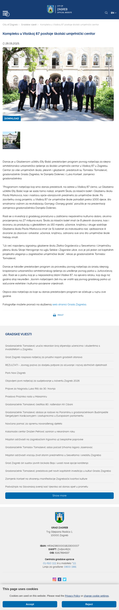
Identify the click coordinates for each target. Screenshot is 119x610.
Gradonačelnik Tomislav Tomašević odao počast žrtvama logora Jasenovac (49, 447)
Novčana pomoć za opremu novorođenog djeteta (33, 423)
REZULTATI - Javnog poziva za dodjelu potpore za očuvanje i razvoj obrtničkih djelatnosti (56, 365)
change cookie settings (96, 595)
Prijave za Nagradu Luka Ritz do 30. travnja (30, 388)
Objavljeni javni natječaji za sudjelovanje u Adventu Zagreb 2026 (42, 380)
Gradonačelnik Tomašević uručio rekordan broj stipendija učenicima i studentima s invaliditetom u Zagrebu (52, 347)
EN (113, 12)
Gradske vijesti (29, 24)
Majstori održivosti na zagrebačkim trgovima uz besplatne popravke (44, 439)
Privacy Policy (72, 595)
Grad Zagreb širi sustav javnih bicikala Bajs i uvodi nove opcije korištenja (46, 463)
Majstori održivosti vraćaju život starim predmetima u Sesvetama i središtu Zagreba (53, 455)
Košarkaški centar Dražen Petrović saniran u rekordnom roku (40, 431)
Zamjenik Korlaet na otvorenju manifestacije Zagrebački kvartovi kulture (46, 478)
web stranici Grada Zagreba (69, 304)
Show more (59, 495)
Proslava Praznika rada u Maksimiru (26, 396)
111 (74, 563)
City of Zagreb (10, 24)
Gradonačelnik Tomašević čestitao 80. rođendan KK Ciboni (39, 404)
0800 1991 (70, 566)
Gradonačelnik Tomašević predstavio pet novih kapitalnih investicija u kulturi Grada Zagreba (58, 470)
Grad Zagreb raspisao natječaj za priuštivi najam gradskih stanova (43, 357)
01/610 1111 (49, 563)
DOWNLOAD (11, 118)
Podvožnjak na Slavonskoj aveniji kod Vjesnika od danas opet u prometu (46, 486)
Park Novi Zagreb (15, 372)
